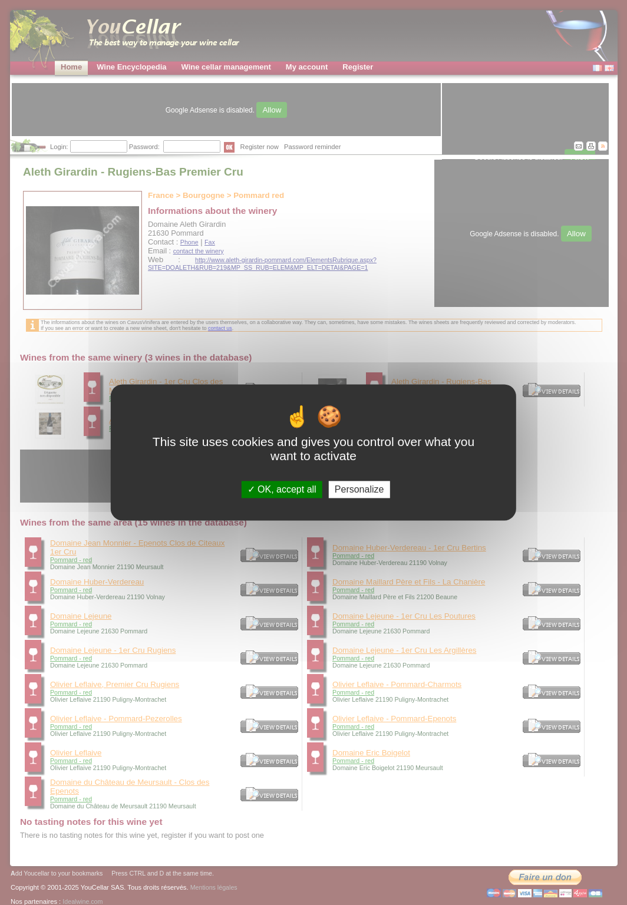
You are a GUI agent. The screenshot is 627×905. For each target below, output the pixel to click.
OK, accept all (282, 489)
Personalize (359, 489)
